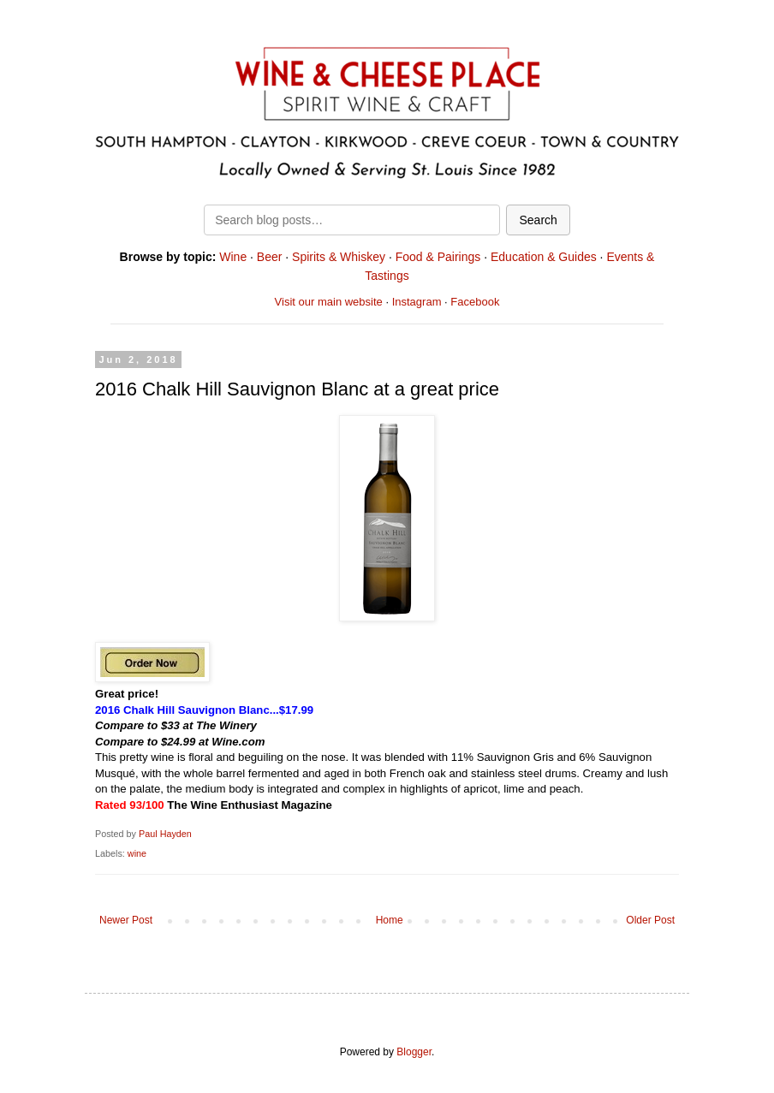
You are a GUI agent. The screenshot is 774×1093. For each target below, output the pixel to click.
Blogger (414, 1052)
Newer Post (125, 920)
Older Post (650, 920)
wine (137, 853)
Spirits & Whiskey (338, 257)
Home (389, 920)
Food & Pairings (438, 257)
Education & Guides (544, 257)
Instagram (417, 301)
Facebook (474, 301)
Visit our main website (329, 301)
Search (538, 220)
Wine (233, 257)
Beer (270, 257)
